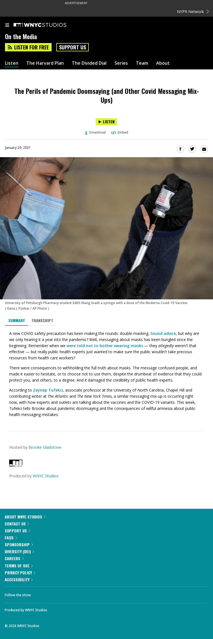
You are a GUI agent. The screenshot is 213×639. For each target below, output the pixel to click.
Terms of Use (19, 565)
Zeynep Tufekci (48, 390)
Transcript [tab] (42, 320)
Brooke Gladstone (45, 447)
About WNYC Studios (25, 517)
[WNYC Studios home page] (47, 25)
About (163, 63)
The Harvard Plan (45, 63)
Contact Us (17, 524)
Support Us (72, 47)
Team (142, 63)
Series (121, 63)
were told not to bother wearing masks (105, 345)
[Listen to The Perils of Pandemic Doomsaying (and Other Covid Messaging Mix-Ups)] (106, 121)
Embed (119, 132)
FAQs (11, 537)
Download (95, 132)
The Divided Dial (89, 63)
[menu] (7, 25)
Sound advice (163, 333)
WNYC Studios (46, 475)
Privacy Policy (20, 572)
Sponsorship (19, 544)
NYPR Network (193, 11)
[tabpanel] (106, 374)
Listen (11, 63)
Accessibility (19, 579)
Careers (14, 558)
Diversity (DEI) (19, 551)
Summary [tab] (16, 320)
